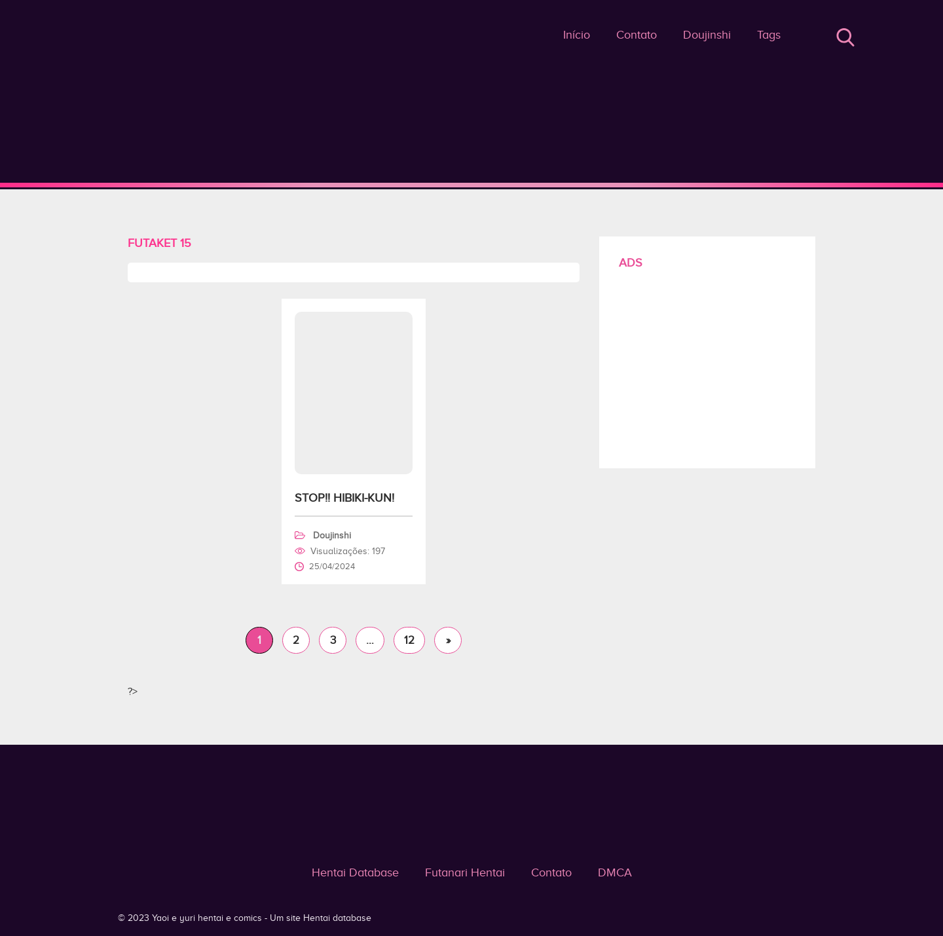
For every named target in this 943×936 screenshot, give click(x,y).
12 (409, 640)
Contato (636, 34)
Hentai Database (355, 872)
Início (576, 34)
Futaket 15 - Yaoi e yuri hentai (472, 185)
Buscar (845, 37)
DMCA (615, 872)
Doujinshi (707, 34)
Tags (769, 34)
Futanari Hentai (465, 872)
